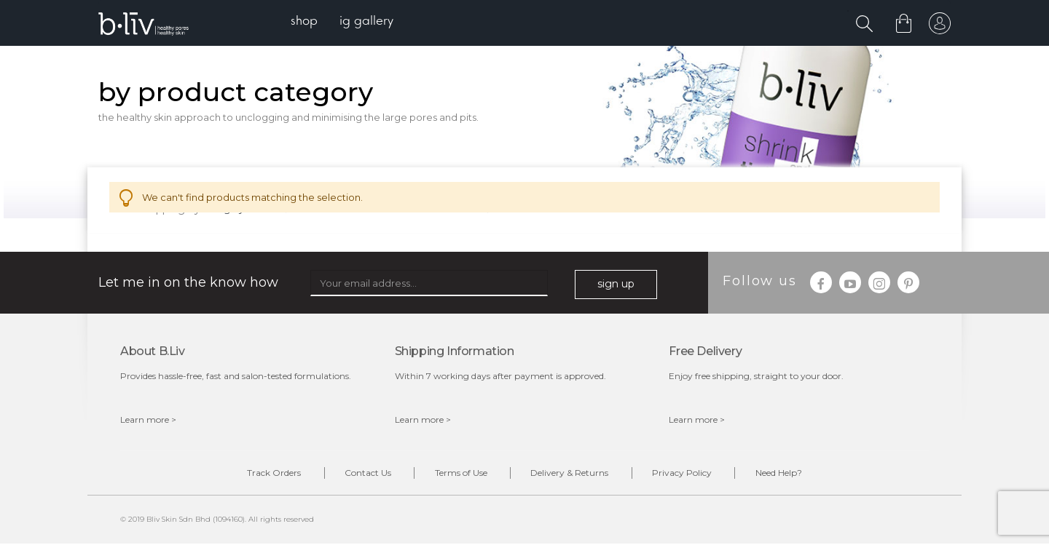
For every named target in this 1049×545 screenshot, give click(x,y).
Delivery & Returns (571, 474)
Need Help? (784, 474)
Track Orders (268, 474)
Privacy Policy (685, 474)
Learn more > (148, 420)
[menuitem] (304, 22)
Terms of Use (459, 474)
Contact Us (364, 474)
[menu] (342, 22)
